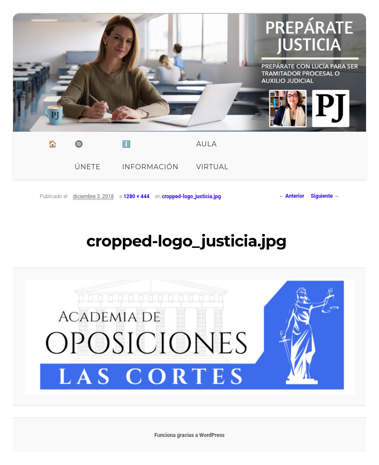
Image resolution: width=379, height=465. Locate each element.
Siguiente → (325, 196)
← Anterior (291, 196)
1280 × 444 (136, 196)
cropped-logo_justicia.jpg (191, 196)
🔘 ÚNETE (87, 155)
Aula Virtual (212, 155)
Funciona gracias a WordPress (189, 435)
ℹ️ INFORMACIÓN (150, 155)
